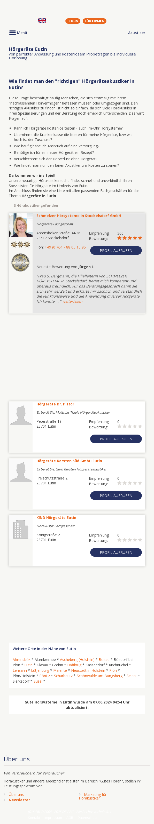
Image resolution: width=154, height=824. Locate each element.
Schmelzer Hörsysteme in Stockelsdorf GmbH (78, 215)
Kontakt (34, 817)
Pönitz (44, 675)
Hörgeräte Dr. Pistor (55, 404)
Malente (60, 670)
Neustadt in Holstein (88, 670)
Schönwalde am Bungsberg (99, 675)
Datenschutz (87, 817)
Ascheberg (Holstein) (77, 659)
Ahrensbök (21, 659)
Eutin (28, 664)
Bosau (104, 659)
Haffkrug (74, 664)
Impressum (53, 817)
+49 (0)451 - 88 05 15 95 (65, 247)
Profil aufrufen (116, 250)
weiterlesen (72, 301)
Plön (113, 670)
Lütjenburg (40, 670)
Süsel (38, 681)
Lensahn (20, 670)
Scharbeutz (63, 675)
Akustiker (136, 32)
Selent (132, 675)
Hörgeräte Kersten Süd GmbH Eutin (69, 460)
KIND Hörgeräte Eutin (56, 517)
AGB (69, 817)
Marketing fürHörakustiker (92, 796)
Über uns (16, 794)
